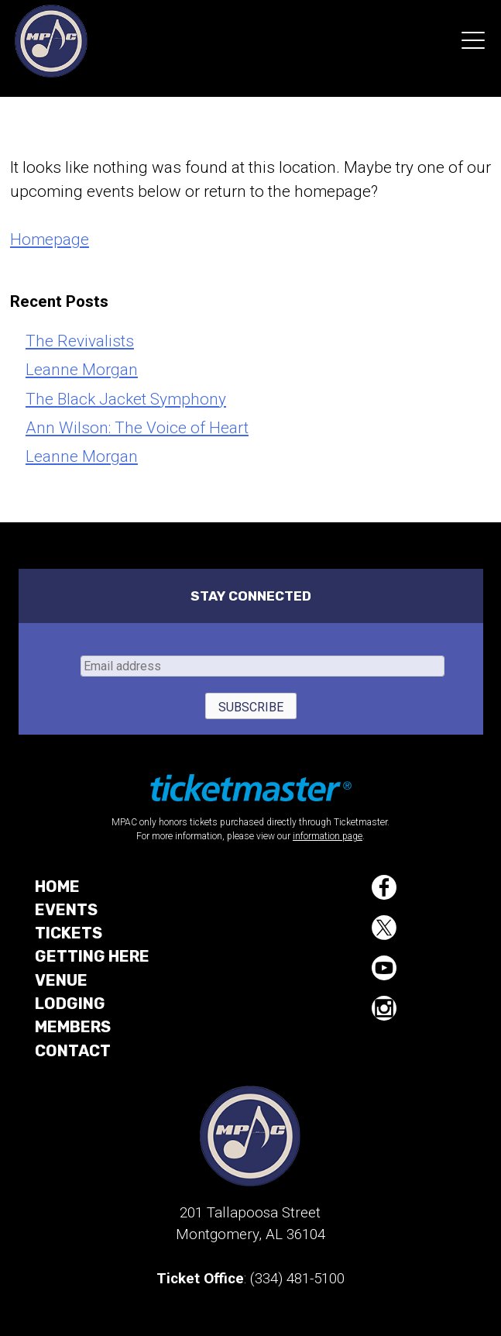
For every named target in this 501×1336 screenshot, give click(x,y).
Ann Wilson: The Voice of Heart (137, 427)
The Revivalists (80, 341)
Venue (61, 980)
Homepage (49, 239)
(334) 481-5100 (297, 1278)
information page (327, 836)
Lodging (70, 1003)
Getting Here (92, 956)
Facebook (384, 887)
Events (66, 909)
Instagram (384, 1008)
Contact (73, 1051)
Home (57, 886)
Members (73, 1026)
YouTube (384, 968)
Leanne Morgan (82, 369)
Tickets (68, 933)
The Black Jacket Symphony (126, 399)
